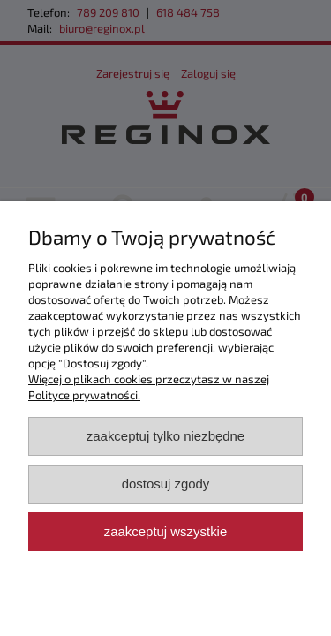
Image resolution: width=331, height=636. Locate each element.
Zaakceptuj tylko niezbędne (165, 435)
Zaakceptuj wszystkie (165, 531)
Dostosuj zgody (166, 483)
